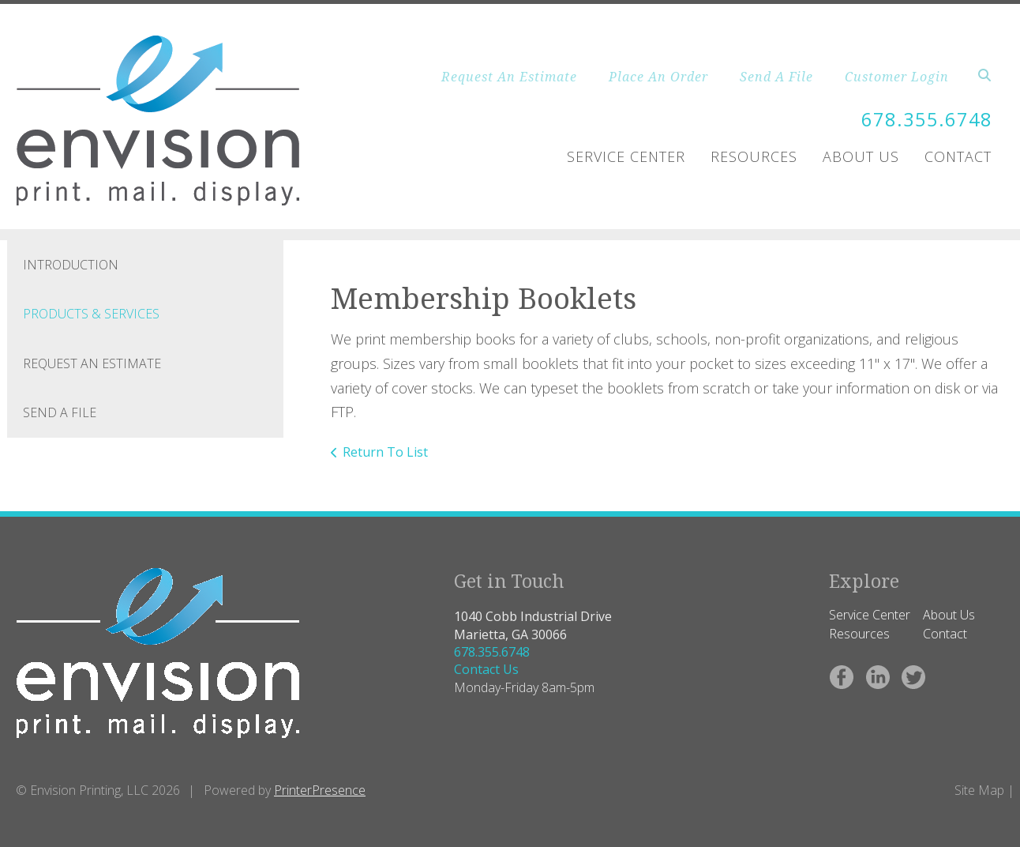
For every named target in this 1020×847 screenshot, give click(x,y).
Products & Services (91, 313)
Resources (754, 156)
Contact (958, 156)
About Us (861, 156)
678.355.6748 (926, 119)
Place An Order (658, 76)
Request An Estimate (509, 76)
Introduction (70, 264)
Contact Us (486, 669)
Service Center (626, 156)
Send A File (776, 76)
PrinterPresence (320, 790)
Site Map (979, 790)
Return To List (385, 452)
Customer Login (897, 76)
